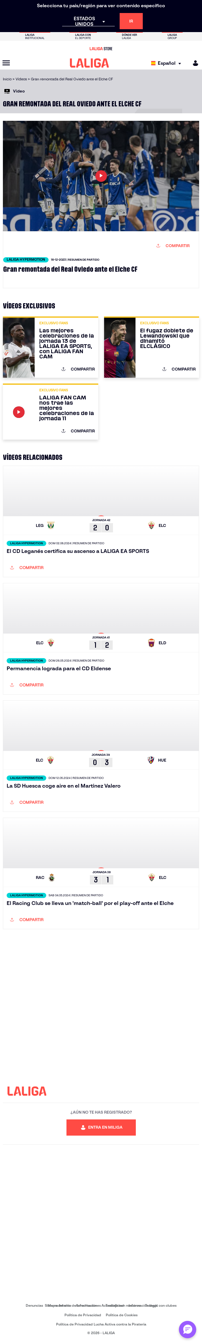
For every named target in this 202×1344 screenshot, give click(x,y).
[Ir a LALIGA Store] (101, 49)
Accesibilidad (112, 1305)
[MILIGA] (194, 63)
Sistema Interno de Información (71, 1305)
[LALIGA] (89, 63)
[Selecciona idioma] (167, 63)
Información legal (143, 1305)
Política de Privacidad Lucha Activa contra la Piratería (101, 1324)
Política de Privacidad (82, 1315)
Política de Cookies (122, 1315)
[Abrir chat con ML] (187, 1329)
